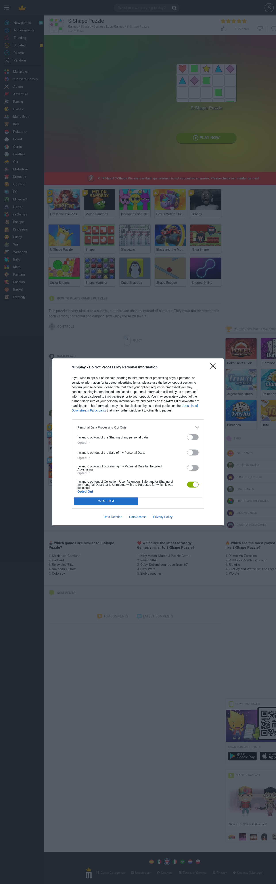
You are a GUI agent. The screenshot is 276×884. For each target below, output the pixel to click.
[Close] (214, 367)
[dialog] (138, 442)
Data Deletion (113, 517)
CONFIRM (106, 501)
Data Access (137, 517)
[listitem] (138, 427)
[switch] (193, 437)
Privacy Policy (162, 517)
